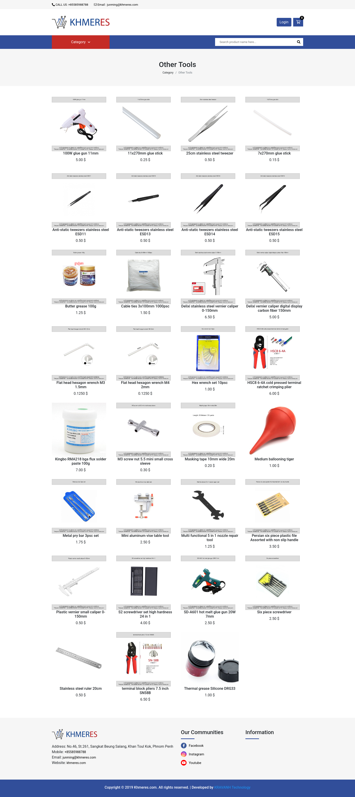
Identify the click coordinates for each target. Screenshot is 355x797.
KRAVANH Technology (232, 787)
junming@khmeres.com (79, 757)
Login (284, 22)
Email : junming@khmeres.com (116, 4)
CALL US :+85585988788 (70, 4)
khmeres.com (76, 763)
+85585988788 (75, 752)
